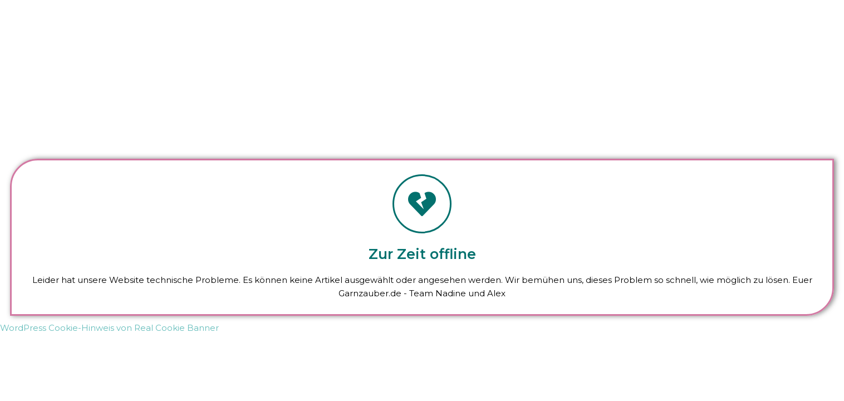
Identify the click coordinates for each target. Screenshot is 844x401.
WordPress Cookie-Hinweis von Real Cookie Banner (109, 327)
